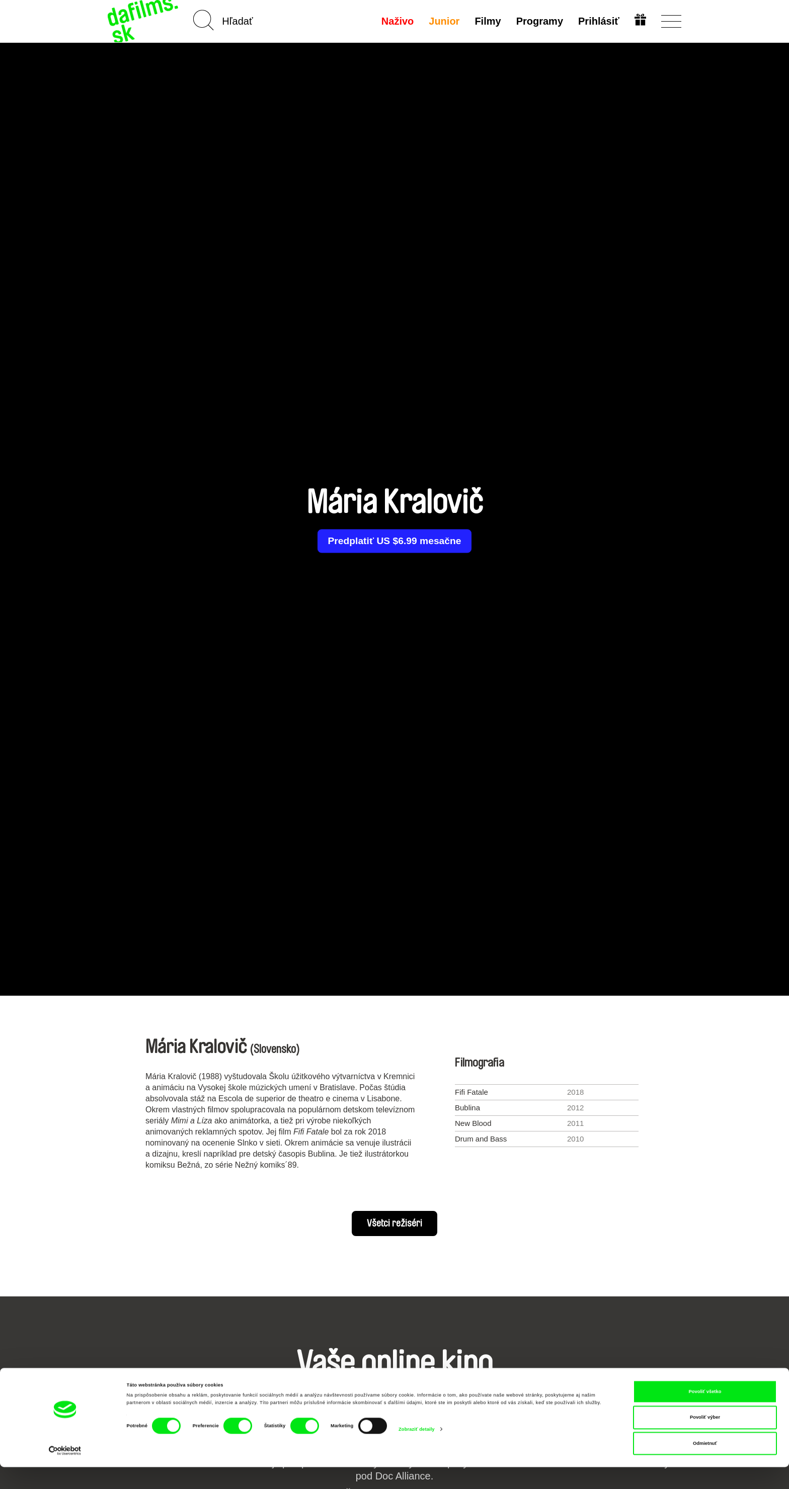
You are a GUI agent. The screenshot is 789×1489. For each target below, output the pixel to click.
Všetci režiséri (394, 1223)
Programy (538, 21)
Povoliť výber (705, 1439)
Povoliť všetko (705, 1413)
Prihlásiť (597, 21)
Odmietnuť (705, 1465)
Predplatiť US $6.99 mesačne (394, 541)
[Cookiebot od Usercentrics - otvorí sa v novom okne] (65, 1472)
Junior (443, 21)
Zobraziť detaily (417, 1450)
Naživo (396, 21)
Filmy (487, 21)
